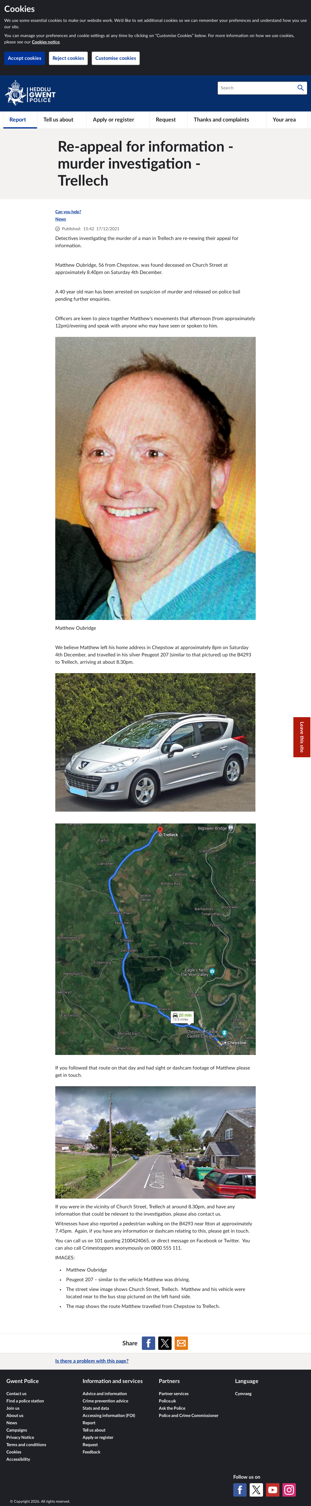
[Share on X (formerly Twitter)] (165, 1343)
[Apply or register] (118, 119)
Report (89, 1423)
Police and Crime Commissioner (188, 1416)
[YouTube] (272, 1490)
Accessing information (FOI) (109, 1416)
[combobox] (262, 88)
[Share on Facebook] (148, 1343)
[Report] (20, 119)
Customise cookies (115, 58)
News (60, 219)
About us (14, 1416)
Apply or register (98, 1438)
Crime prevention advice (105, 1401)
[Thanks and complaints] (227, 119)
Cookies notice (46, 42)
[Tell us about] (62, 119)
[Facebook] (240, 1490)
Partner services (174, 1394)
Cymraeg (243, 1394)
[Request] (168, 119)
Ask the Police (172, 1408)
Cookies (13, 1452)
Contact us (16, 1394)
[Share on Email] (181, 1343)
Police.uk (167, 1401)
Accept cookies (24, 58)
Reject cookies (68, 58)
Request (90, 1445)
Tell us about (94, 1430)
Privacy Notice (20, 1438)
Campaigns (16, 1430)
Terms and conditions (26, 1445)
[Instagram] (289, 1490)
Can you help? (68, 212)
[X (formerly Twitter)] (256, 1490)
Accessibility (18, 1459)
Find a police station (25, 1401)
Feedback (91, 1452)
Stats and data (96, 1408)
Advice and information (105, 1394)
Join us (12, 1408)
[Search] (300, 88)
